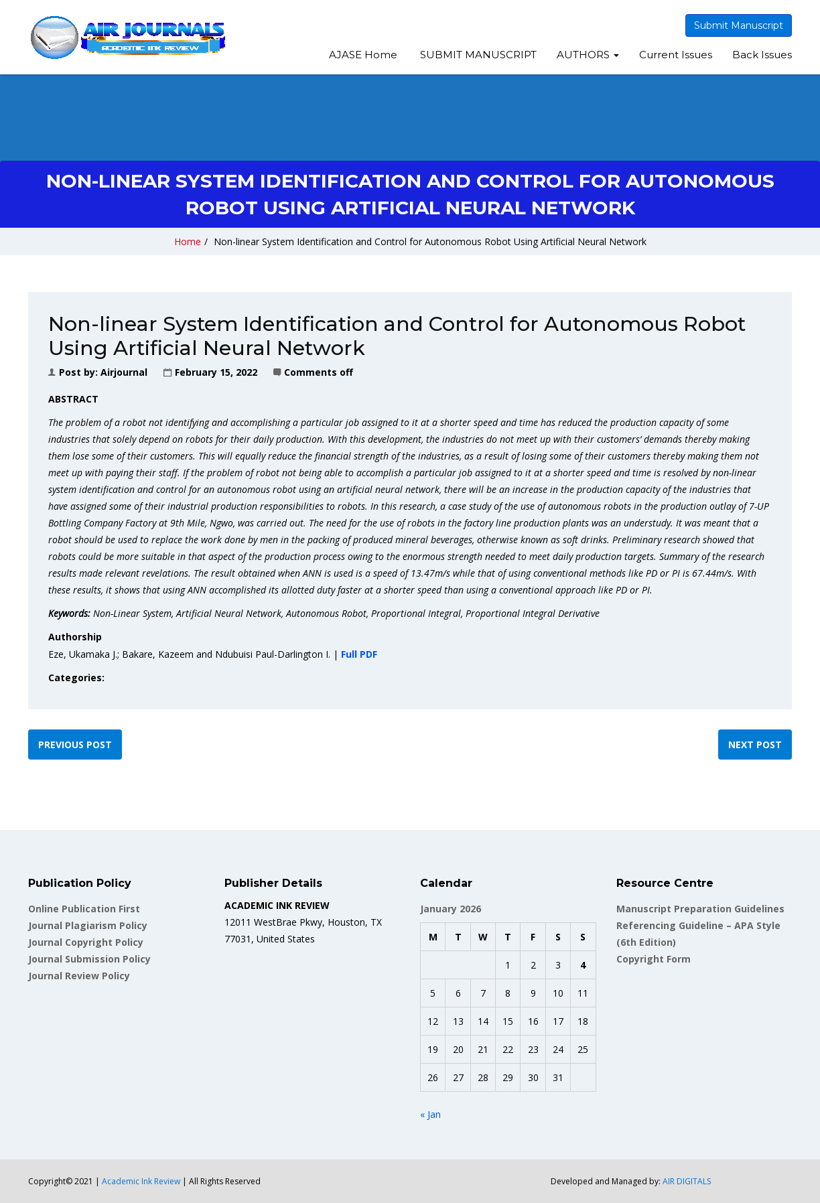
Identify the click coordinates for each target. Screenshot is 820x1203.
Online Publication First (84, 908)
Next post (755, 744)
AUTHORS (588, 54)
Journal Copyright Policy (85, 942)
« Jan (430, 1114)
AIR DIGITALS (687, 1181)
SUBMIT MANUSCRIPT (477, 54)
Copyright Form (653, 958)
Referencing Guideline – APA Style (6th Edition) (698, 933)
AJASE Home (363, 54)
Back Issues (762, 54)
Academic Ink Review (142, 1181)
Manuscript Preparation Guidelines (700, 908)
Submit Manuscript (738, 25)
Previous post (75, 744)
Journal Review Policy (79, 975)
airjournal (123, 372)
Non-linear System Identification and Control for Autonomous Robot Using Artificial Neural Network (430, 241)
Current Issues (675, 54)
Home (187, 241)
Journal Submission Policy (89, 958)
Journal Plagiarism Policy (87, 925)
